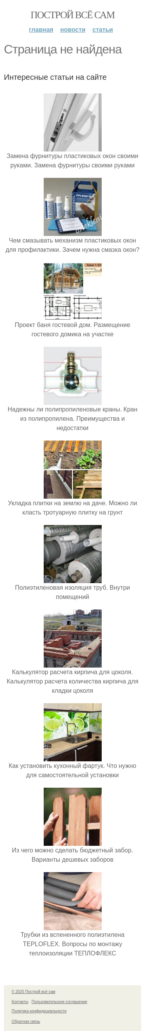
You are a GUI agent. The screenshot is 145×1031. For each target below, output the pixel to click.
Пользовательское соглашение (59, 1002)
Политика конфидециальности (39, 1011)
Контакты (20, 1002)
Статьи (102, 29)
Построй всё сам (72, 15)
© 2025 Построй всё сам (33, 992)
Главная (41, 29)
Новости (72, 29)
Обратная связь (26, 1021)
